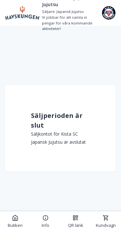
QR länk (75, 221)
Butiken (15, 221)
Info (45, 221)
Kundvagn (106, 221)
